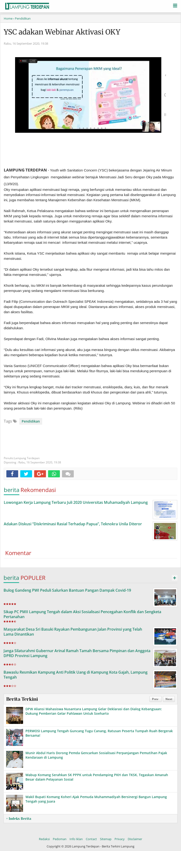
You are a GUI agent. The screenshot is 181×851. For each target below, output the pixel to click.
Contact (91, 839)
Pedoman (59, 839)
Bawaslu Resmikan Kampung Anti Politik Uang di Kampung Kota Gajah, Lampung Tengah (76, 675)
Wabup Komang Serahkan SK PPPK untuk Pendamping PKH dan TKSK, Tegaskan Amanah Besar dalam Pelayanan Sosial (96, 777)
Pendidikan (31, 421)
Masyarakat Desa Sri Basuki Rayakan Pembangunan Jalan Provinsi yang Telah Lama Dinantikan (73, 632)
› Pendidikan (22, 18)
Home (8, 18)
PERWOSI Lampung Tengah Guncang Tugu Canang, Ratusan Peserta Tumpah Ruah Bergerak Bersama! (99, 733)
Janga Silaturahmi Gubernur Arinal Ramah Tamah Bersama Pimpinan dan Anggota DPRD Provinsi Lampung (77, 653)
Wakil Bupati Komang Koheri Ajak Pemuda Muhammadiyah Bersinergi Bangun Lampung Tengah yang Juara (96, 799)
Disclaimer (135, 839)
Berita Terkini (22, 699)
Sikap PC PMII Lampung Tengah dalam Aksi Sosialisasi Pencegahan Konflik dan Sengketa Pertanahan (82, 614)
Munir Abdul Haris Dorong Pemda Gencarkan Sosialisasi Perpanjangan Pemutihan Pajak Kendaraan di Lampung (96, 755)
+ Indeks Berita (18, 819)
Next (168, 699)
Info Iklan (76, 839)
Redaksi (44, 839)
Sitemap (105, 839)
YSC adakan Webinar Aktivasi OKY (62, 31)
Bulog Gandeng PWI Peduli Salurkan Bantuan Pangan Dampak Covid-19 (67, 590)
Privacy (120, 839)
